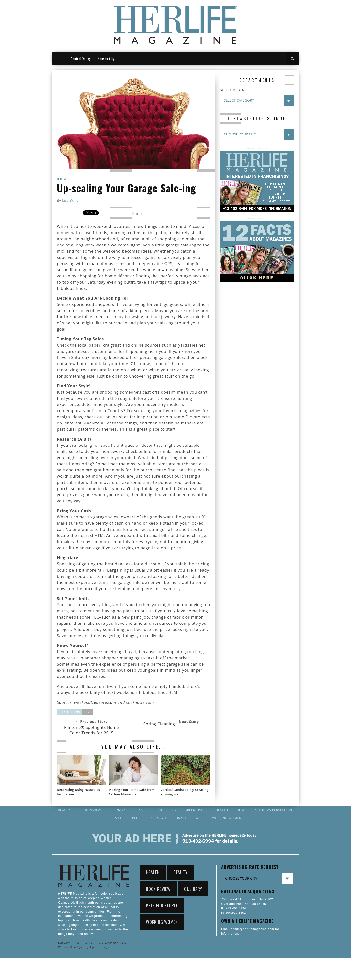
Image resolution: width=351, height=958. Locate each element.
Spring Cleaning (159, 724)
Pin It (137, 213)
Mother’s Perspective (274, 810)
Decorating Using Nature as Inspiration (78, 792)
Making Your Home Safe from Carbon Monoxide (132, 792)
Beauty (64, 810)
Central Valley (80, 58)
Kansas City (106, 58)
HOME (59, 58)
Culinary (117, 810)
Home (63, 178)
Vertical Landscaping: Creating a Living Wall (184, 792)
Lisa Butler (71, 200)
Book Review (90, 810)
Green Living (196, 810)
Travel (181, 818)
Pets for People (124, 818)
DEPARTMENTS (232, 90)
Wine (200, 818)
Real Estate (156, 818)
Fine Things (166, 810)
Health (222, 810)
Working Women (227, 818)
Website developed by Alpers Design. (84, 947)
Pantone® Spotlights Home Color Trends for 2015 (91, 730)
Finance (140, 810)
